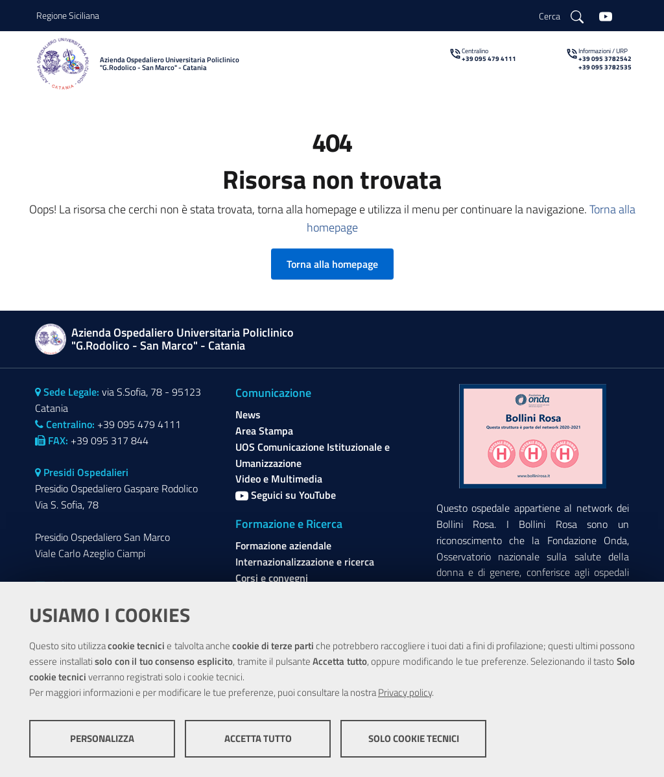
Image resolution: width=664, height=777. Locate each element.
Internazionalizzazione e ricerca (304, 561)
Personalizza (102, 738)
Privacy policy (405, 692)
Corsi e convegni (271, 578)
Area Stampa (264, 430)
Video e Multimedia (278, 478)
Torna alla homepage (332, 264)
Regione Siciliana (67, 15)
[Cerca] (561, 15)
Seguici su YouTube (285, 495)
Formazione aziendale (283, 545)
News (248, 414)
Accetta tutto (258, 738)
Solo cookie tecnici (413, 738)
